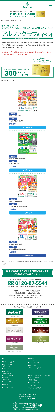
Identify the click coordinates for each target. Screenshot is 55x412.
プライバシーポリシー (8, 387)
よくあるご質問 (7, 381)
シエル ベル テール (34, 382)
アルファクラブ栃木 (34, 377)
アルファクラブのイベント (35, 367)
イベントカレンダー (34, 368)
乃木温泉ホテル (33, 385)
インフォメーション (8, 368)
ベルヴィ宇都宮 (33, 380)
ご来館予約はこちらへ (28, 255)
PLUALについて (33, 360)
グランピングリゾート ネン (36, 389)
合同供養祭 (6, 379)
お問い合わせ (28, 127)
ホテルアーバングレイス (35, 387)
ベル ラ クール (32, 384)
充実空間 (5, 377)
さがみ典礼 (32, 379)
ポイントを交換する (8, 364)
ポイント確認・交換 (34, 362)
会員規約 (5, 384)
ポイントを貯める (7, 362)
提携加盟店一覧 (7, 373)
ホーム (4, 358)
